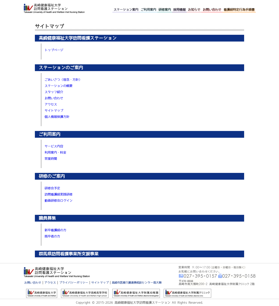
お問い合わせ (54, 98)
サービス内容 (54, 146)
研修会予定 (52, 188)
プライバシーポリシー (73, 282)
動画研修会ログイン (58, 200)
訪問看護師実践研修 (58, 194)
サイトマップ (54, 110)
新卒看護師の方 (55, 230)
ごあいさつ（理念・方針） (63, 79)
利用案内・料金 (55, 152)
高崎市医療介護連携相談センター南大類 (136, 282)
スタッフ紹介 (54, 92)
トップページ (54, 50)
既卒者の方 (52, 236)
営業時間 (51, 158)
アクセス (51, 104)
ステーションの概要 (58, 85)
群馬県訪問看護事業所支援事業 (68, 254)
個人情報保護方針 (57, 116)
